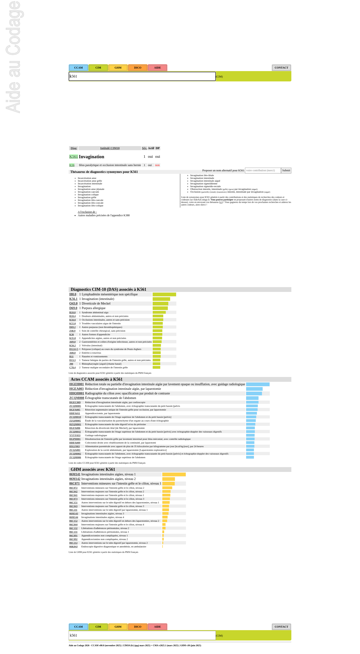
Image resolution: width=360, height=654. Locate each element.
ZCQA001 (74, 450)
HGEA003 (76, 389)
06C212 (73, 542)
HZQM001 (75, 424)
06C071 (74, 483)
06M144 (73, 517)
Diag (74, 148)
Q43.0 (73, 303)
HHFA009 (74, 442)
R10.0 (72, 312)
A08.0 (72, 352)
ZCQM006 (75, 457)
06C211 (73, 509)
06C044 (73, 524)
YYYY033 (74, 435)
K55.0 (72, 323)
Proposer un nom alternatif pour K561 (223, 170)
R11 (71, 356)
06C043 (73, 506)
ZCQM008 (76, 398)
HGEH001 (76, 384)
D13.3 (72, 360)
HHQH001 (76, 393)
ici (221, 202)
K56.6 (72, 319)
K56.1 (73, 299)
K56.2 (72, 345)
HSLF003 (74, 446)
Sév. (144, 148)
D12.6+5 (73, 349)
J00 (71, 363)
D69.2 (72, 327)
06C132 (73, 528)
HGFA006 (74, 428)
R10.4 (72, 316)
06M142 (74, 479)
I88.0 (72, 294)
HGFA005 (74, 409)
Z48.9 (72, 330)
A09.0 (72, 341)
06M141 (74, 474)
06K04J (73, 546)
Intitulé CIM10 (110, 148)
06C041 (73, 495)
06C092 (73, 539)
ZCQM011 (75, 431)
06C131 (73, 531)
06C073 (73, 498)
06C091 (73, 535)
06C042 (73, 491)
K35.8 (72, 338)
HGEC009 (75, 402)
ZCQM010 (75, 417)
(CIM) (219, 76)
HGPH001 (75, 439)
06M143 (73, 513)
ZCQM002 (75, 453)
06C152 (73, 520)
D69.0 (73, 308)
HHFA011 (74, 413)
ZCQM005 (75, 406)
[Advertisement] (180, 32)
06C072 (73, 487)
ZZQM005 (75, 420)
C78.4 (72, 367)
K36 (71, 334)
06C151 (73, 502)
